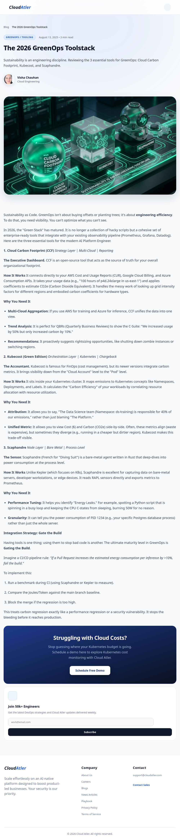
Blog (6, 27)
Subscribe (90, 732)
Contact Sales (141, 785)
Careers (85, 781)
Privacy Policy (89, 807)
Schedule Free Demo (90, 670)
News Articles (89, 794)
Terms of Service (91, 814)
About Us (86, 775)
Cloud (20, 7)
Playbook (86, 801)
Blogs (84, 788)
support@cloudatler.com (147, 775)
